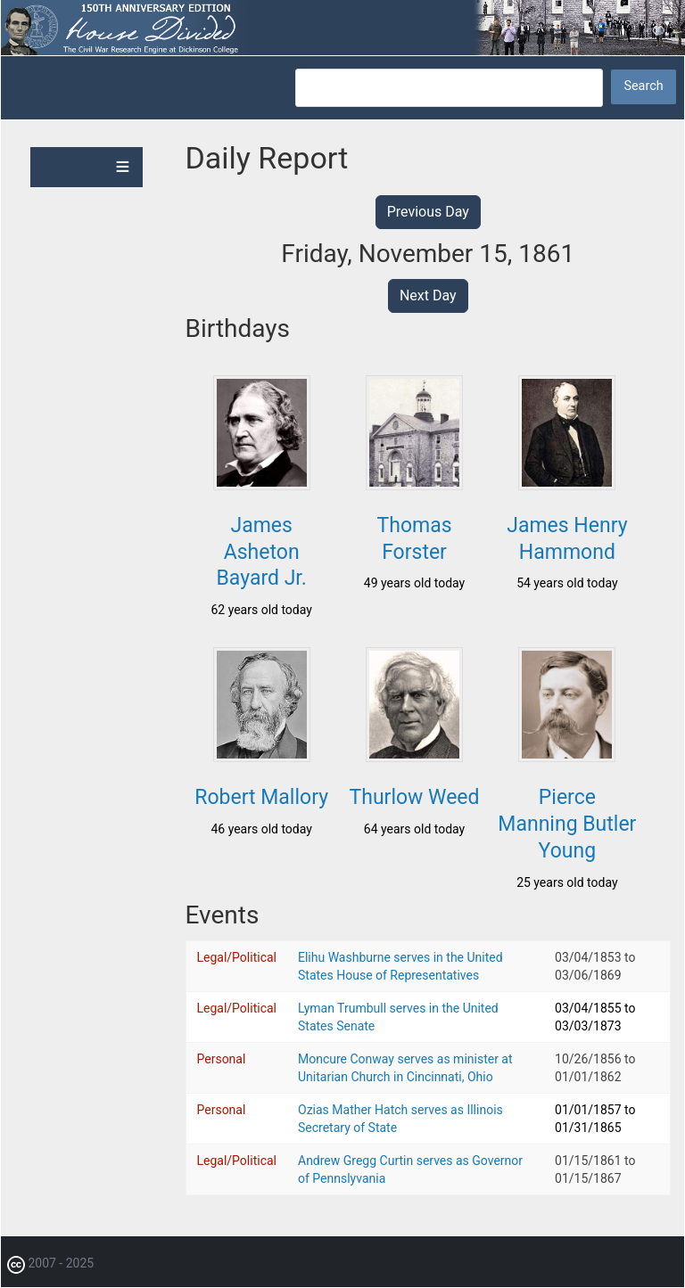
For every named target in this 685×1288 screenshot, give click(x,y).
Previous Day (428, 211)
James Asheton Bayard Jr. (262, 552)
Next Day (428, 295)
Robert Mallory (261, 797)
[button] (261, 485)
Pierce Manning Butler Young (567, 824)
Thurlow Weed (415, 797)
